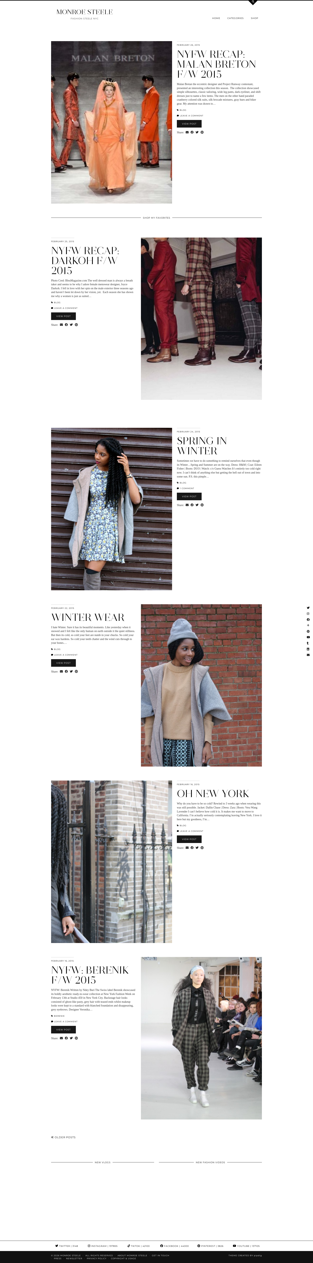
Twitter (66, 1246)
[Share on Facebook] (192, 133)
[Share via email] (187, 133)
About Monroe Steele (132, 1255)
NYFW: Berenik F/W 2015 (90, 975)
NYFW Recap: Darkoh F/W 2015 (85, 261)
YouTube (246, 1246)
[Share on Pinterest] (202, 133)
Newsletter (74, 1258)
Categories (235, 18)
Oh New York (213, 794)
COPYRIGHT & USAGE (123, 1258)
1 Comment (185, 488)
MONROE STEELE (84, 12)
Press (57, 1258)
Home (216, 18)
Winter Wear (88, 617)
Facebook (174, 1246)
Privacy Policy (96, 1258)
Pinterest (210, 1246)
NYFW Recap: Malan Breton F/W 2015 (216, 64)
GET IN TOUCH (160, 1255)
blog (183, 110)
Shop (254, 18)
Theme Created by (245, 1255)
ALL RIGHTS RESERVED (99, 1255)
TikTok (139, 1246)
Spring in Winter (202, 446)
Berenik (59, 1016)
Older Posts (63, 1137)
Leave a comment (190, 115)
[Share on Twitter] (197, 133)
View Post (189, 123)
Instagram (103, 1246)
